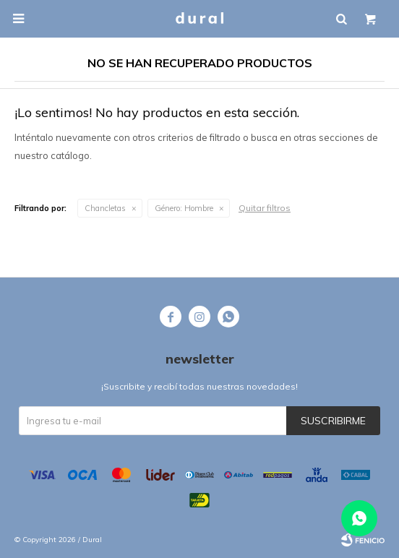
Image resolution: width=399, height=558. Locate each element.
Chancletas (105, 208)
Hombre (184, 208)
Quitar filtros (265, 207)
